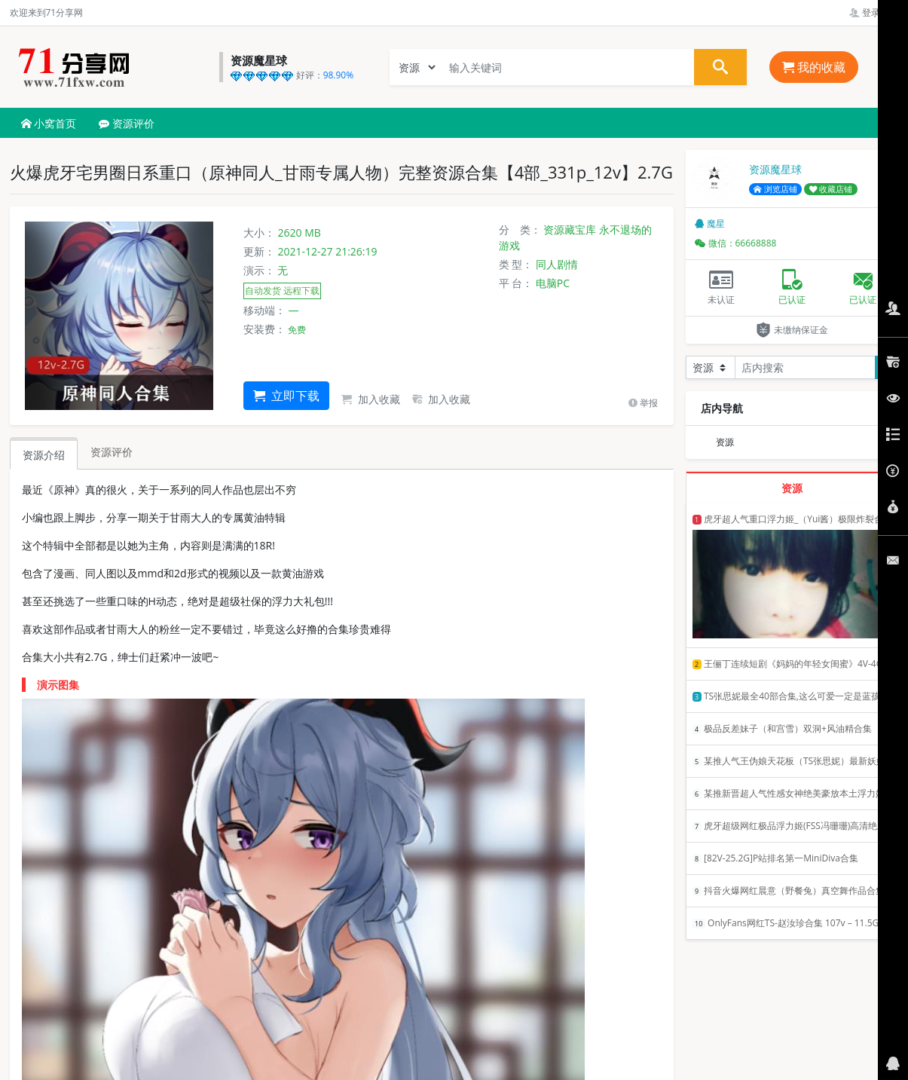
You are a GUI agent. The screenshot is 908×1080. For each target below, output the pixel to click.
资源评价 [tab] (111, 452)
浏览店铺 (775, 189)
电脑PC (553, 283)
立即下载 (286, 395)
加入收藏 (370, 399)
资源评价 (126, 123)
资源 (725, 442)
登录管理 (873, 12)
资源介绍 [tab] (44, 455)
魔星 (710, 223)
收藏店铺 (831, 189)
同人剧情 (557, 264)
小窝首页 (49, 123)
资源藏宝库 (569, 229)
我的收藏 (813, 67)
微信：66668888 (736, 243)
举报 (643, 402)
